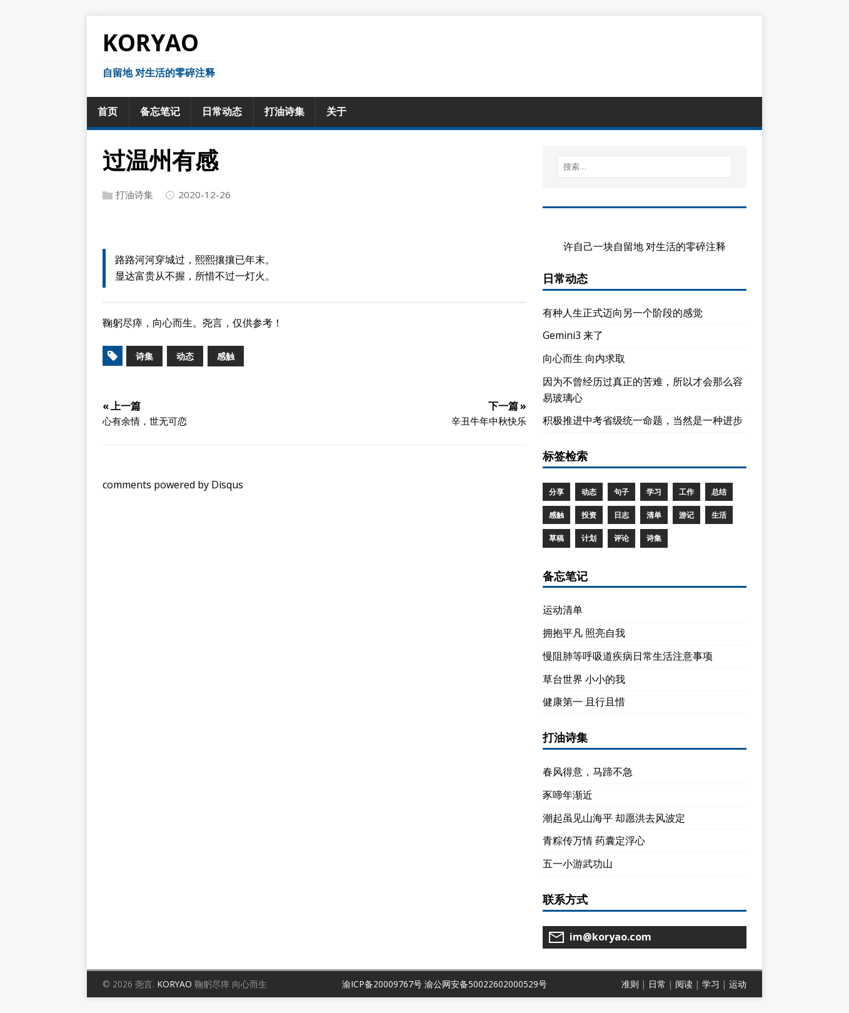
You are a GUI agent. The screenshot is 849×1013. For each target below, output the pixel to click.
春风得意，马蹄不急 (588, 772)
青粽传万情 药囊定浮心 (594, 840)
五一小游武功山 (578, 863)
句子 (621, 491)
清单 (653, 515)
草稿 (556, 538)
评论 (621, 538)
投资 (588, 515)
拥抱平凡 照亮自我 (584, 633)
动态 (185, 356)
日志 (621, 515)
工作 (686, 491)
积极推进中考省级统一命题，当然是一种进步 (643, 420)
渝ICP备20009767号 (382, 984)
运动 (737, 984)
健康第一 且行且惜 (584, 701)
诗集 (144, 356)
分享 (556, 491)
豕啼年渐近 (568, 795)
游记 (686, 515)
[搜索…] (644, 167)
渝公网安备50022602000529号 (485, 984)
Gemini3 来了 (573, 335)
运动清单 (563, 610)
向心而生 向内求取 (584, 358)
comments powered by (173, 484)
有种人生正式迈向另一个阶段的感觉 (623, 313)
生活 (718, 515)
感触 (225, 356)
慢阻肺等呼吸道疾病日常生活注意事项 (628, 656)
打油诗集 (134, 194)
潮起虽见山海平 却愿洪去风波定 (614, 818)
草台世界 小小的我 (584, 679)
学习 (653, 491)
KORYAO (174, 984)
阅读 (684, 984)
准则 (630, 984)
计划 (588, 538)
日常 (657, 984)
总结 (718, 491)
